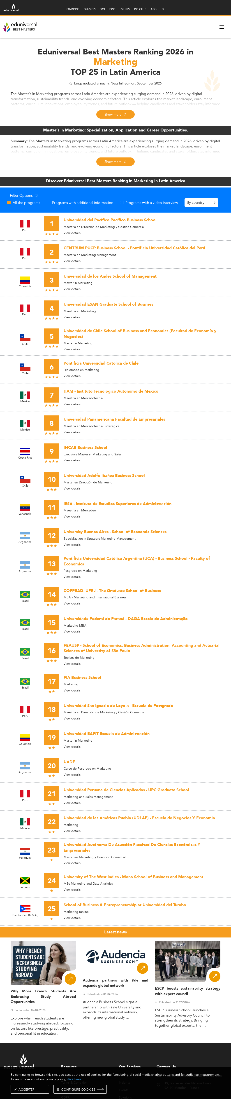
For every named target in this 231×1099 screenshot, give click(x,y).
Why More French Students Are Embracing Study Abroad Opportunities (43, 997)
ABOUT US (157, 9)
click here (74, 1079)
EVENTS (125, 9)
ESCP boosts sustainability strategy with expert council (187, 991)
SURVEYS (90, 9)
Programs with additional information (82, 202)
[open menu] (221, 27)
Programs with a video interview (151, 202)
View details (72, 232)
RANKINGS (72, 9)
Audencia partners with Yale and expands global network (115, 983)
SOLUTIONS (108, 9)
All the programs (26, 202)
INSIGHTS (140, 9)
